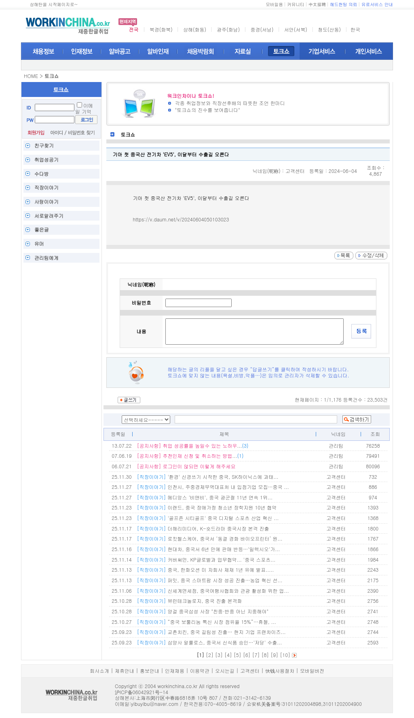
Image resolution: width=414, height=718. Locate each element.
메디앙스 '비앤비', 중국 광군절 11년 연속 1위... (204, 497)
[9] (274, 654)
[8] (265, 654)
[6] (247, 654)
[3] (219, 654)
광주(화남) (228, 29)
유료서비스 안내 (377, 4)
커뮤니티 (295, 4)
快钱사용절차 (279, 670)
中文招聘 (317, 4)
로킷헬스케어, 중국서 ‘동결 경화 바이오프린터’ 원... (209, 538)
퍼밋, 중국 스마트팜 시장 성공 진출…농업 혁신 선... (209, 580)
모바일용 (274, 4)
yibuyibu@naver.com (154, 703)
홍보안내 (149, 670)
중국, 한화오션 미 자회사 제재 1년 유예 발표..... (205, 569)
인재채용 (174, 670)
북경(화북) (161, 29)
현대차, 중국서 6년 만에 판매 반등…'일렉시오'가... (208, 548)
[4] (228, 654)
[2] (209, 654)
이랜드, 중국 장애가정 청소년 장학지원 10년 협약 (207, 507)
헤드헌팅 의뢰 (343, 4)
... (192, 445)
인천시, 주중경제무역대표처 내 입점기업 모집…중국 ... (213, 486)
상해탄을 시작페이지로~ (54, 4)
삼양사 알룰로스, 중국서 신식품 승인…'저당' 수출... (209, 642)
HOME (31, 75)
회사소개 (99, 670)
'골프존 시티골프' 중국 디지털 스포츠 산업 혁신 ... (208, 517)
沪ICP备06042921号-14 (141, 692)
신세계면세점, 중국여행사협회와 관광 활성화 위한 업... (213, 590)
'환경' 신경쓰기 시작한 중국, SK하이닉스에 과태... (207, 476)
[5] (237, 654)
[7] (256, 654)
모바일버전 (312, 670)
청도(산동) (329, 29)
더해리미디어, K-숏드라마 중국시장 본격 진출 (203, 528)
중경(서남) (262, 29)
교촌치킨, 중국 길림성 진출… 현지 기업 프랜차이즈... (211, 631)
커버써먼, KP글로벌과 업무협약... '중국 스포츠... (206, 559)
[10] (285, 654)
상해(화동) (194, 29)
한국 (355, 29)
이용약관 (199, 670)
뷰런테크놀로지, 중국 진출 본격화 (189, 600)
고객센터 (250, 670)
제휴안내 (124, 670)
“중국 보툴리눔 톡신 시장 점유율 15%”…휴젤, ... (206, 621)
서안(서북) (295, 29)
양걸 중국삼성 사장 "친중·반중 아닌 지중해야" (202, 611)
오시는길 (224, 670)
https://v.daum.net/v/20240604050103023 (181, 219)
